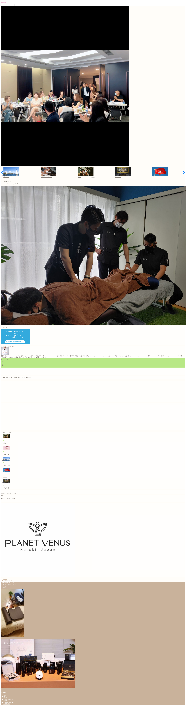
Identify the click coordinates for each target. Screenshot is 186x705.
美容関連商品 (6, 704)
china (4, 695)
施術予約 (5, 701)
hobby (4, 696)
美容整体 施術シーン (9, 702)
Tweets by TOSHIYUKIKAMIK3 (8, 493)
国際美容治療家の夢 (3, 2)
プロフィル (6, 697)
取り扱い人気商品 (8, 699)
